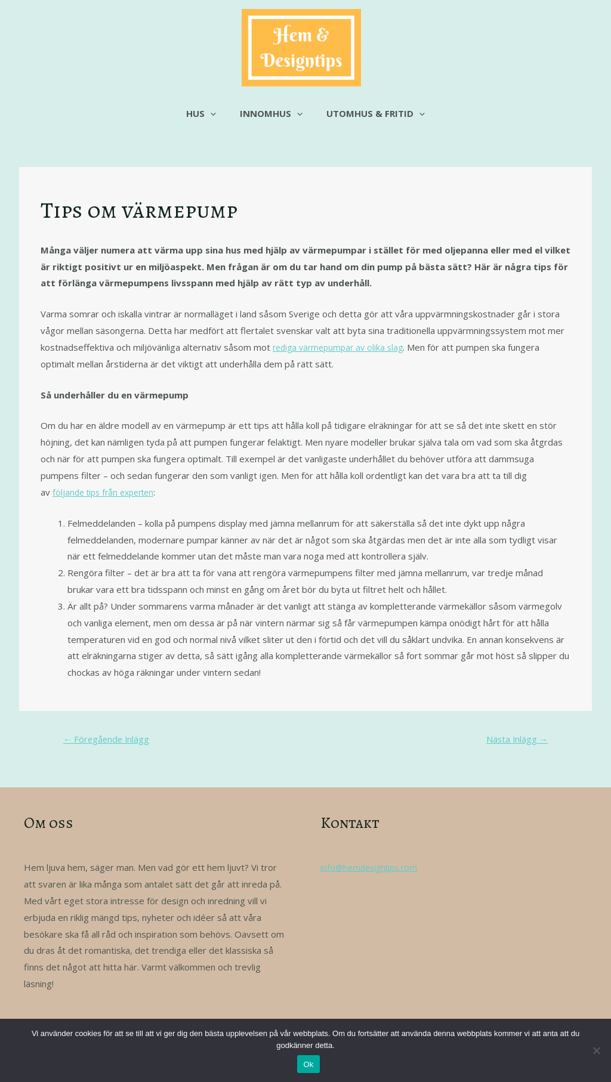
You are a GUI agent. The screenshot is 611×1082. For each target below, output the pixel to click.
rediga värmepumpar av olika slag (342, 347)
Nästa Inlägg (512, 740)
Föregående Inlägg (112, 740)
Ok (308, 1064)
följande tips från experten (107, 492)
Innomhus (271, 113)
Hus (207, 113)
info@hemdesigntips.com (372, 870)
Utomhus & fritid (369, 113)
